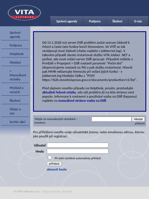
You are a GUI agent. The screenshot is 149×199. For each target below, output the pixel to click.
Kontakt (67, 191)
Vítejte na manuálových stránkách (55, 119)
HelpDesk (16, 54)
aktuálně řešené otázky (59, 92)
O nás (138, 21)
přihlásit (140, 123)
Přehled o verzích (17, 90)
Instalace (39, 122)
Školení (117, 21)
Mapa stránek (51, 191)
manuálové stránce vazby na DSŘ (82, 100)
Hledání (15, 62)
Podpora (95, 21)
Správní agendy (66, 21)
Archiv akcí (17, 122)
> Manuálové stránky (18, 75)
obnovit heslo (57, 169)
